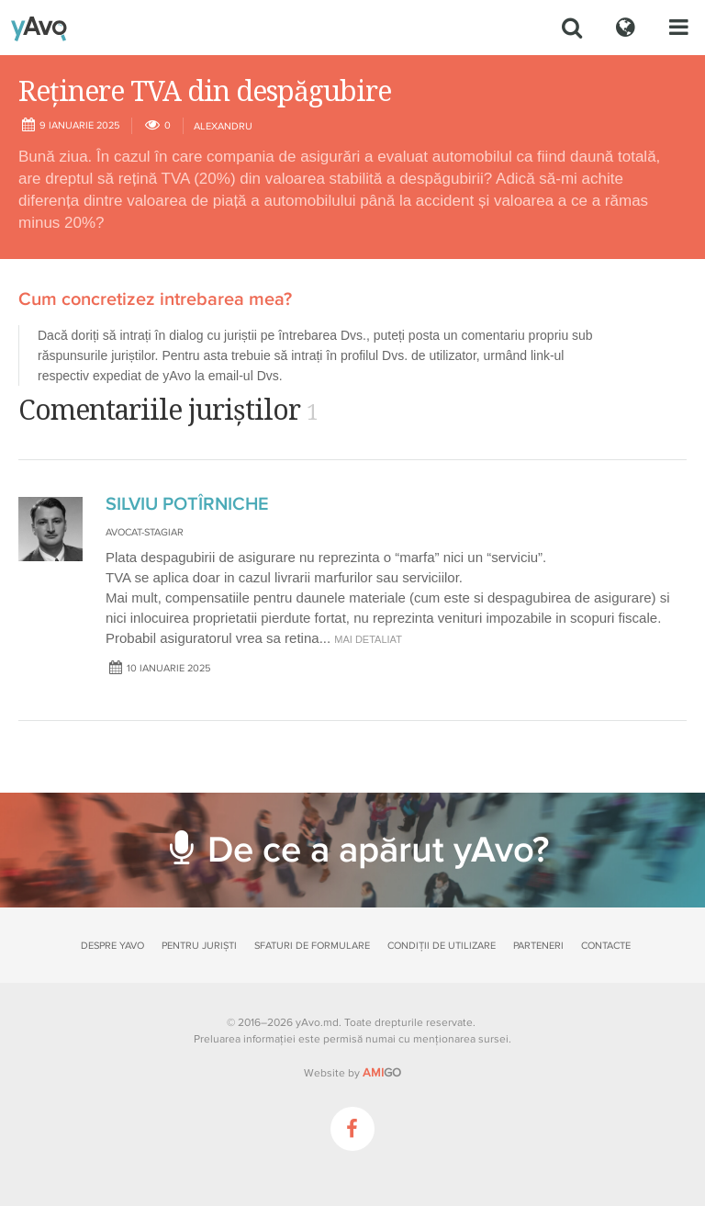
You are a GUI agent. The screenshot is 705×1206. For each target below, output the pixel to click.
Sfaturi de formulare (312, 946)
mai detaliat (368, 639)
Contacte (606, 946)
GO (382, 1072)
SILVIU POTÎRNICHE (187, 504)
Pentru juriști (199, 946)
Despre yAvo (112, 946)
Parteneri (538, 946)
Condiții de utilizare (441, 946)
